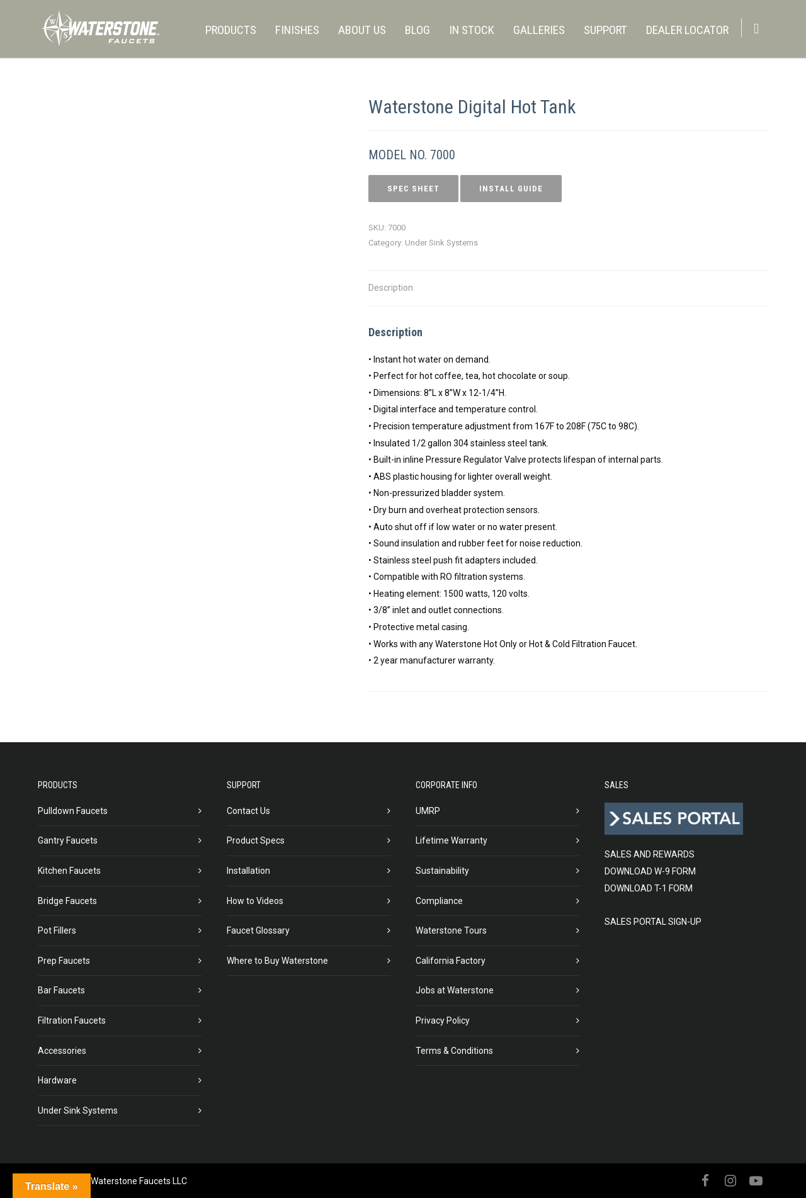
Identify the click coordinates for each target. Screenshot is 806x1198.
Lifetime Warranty (451, 840)
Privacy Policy (443, 1020)
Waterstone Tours (451, 930)
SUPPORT (605, 30)
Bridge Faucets (67, 901)
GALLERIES (539, 30)
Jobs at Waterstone (455, 990)
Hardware (57, 1080)
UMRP (428, 811)
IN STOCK (471, 30)
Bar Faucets (61, 990)
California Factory (450, 961)
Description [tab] (390, 288)
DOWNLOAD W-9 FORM (650, 871)
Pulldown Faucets (73, 811)
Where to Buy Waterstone (277, 961)
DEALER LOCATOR (687, 30)
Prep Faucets (64, 961)
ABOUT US (362, 30)
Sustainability (442, 871)
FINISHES (297, 30)
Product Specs (256, 840)
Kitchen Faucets (69, 871)
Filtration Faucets (72, 1020)
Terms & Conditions (454, 1051)
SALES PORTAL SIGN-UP (652, 922)
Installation (248, 871)
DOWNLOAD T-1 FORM (648, 888)
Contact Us (248, 811)
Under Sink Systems (441, 242)
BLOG (417, 30)
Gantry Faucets (68, 840)
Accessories (62, 1051)
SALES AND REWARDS (649, 854)
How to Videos (255, 901)
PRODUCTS (230, 30)
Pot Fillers (57, 930)
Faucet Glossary (258, 930)
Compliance (439, 901)
